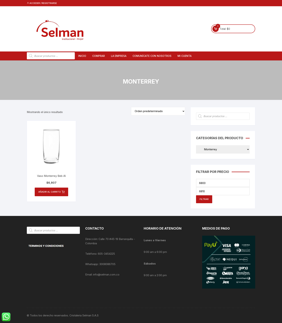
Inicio (82, 55)
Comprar (98, 55)
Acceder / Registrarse (42, 3)
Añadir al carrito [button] (51, 191)
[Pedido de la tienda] (158, 111)
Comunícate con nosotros (152, 55)
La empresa (118, 55)
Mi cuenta (185, 55)
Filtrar (204, 199)
